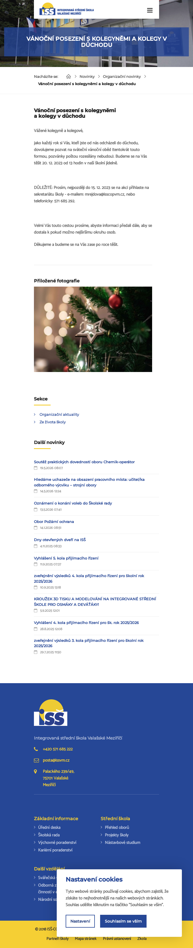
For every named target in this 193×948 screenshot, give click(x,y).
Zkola (142, 939)
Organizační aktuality (59, 414)
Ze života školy (52, 422)
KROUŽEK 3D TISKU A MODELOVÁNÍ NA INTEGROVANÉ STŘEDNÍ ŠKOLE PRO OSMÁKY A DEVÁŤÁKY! (95, 602)
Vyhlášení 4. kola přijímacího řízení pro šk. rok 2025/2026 (86, 622)
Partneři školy (57, 939)
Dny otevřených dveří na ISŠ (60, 539)
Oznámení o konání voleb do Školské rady (73, 503)
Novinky (87, 76)
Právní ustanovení (117, 939)
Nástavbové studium (122, 842)
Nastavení (80, 921)
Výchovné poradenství (57, 842)
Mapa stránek (85, 939)
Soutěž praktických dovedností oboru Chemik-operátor (84, 462)
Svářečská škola (51, 877)
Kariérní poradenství (55, 850)
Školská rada (49, 835)
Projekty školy (116, 835)
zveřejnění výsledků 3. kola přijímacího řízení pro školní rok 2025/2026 (88, 643)
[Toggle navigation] (149, 10)
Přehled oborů (117, 827)
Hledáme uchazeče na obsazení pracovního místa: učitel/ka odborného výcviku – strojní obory (89, 482)
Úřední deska (49, 827)
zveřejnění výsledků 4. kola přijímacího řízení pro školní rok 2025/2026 (89, 578)
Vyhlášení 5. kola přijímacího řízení (66, 558)
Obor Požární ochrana (54, 521)
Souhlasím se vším (123, 921)
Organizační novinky (122, 76)
